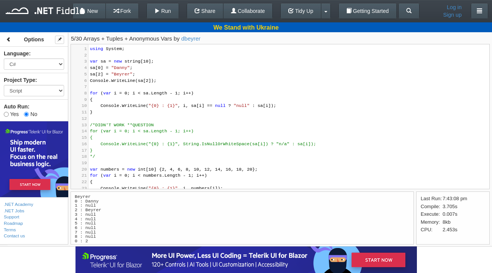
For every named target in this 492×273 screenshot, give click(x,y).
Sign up (452, 15)
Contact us (14, 235)
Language (16, 53)
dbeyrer (191, 38)
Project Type (19, 80)
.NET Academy (18, 204)
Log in (454, 7)
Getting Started (367, 11)
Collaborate (248, 11)
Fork (122, 11)
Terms (10, 229)
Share (205, 11)
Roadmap (13, 223)
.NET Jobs (14, 210)
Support (11, 216)
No (30, 114)
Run (162, 11)
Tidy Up (300, 11)
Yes (11, 114)
